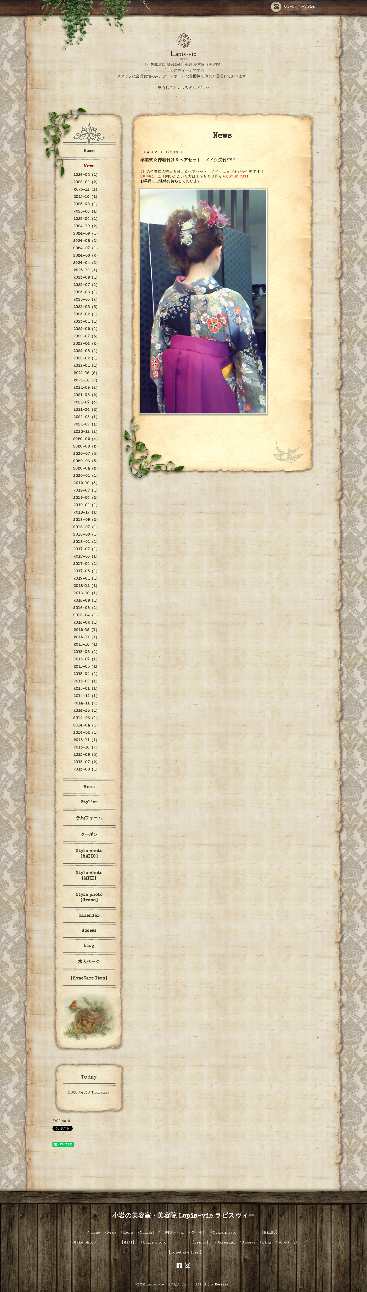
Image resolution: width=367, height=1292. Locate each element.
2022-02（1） (86, 358)
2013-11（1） (86, 740)
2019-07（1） (86, 491)
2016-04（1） (86, 615)
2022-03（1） (86, 351)
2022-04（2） (86, 344)
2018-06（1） (86, 535)
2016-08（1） (86, 608)
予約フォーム (89, 818)
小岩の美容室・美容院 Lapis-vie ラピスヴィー (183, 1216)
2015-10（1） (86, 645)
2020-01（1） (86, 476)
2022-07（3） (86, 336)
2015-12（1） (86, 630)
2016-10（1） (86, 593)
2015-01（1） (86, 689)
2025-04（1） (86, 219)
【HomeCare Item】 (89, 979)
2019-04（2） (86, 498)
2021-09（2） (86, 388)
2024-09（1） (86, 234)
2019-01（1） (86, 505)
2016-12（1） (86, 586)
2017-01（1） (86, 579)
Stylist (89, 802)
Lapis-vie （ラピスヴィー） (170, 1284)
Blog (89, 946)
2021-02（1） (86, 425)
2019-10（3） (86, 483)
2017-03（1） (86, 571)
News (89, 166)
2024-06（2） (86, 256)
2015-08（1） (86, 652)
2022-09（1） (86, 329)
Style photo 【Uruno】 (97, 898)
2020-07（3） (86, 454)
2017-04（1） (86, 564)
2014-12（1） (86, 696)
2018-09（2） (86, 520)
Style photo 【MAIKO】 (97, 854)
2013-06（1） (86, 770)
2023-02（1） (86, 314)
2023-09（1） (86, 278)
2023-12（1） (86, 270)
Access (89, 931)
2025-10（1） (86, 197)
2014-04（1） (86, 726)
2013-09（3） (86, 755)
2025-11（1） (86, 190)
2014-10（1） (86, 711)
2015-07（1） (86, 659)
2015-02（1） (86, 681)
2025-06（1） (86, 212)
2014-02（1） (86, 733)
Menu (89, 787)
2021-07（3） (86, 403)
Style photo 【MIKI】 (97, 876)
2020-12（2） (86, 432)
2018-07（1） (86, 527)
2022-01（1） (86, 366)
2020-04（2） (86, 469)
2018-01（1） (86, 542)
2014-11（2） (86, 704)
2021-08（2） (86, 395)
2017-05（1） (86, 557)
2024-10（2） (86, 226)
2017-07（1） (86, 549)
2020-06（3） (86, 461)
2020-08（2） (86, 447)
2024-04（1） (86, 263)
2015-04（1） (86, 674)
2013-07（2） (86, 762)
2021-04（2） (86, 410)
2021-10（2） (86, 381)
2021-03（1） (86, 417)
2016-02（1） (86, 623)
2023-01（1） (86, 322)
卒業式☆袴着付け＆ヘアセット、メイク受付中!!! (187, 160)
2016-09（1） (86, 601)
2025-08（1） (86, 204)
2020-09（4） (86, 439)
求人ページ (89, 962)
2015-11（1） (86, 637)
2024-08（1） (86, 241)
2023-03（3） (86, 307)
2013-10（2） (86, 748)
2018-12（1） (86, 513)
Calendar (89, 916)
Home (89, 151)
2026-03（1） (86, 175)
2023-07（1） (86, 285)
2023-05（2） (86, 300)
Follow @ (61, 1121)
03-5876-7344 (293, 7)
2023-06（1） (86, 292)
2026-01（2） (86, 182)
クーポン (89, 835)
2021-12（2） (86, 373)
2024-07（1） (86, 248)
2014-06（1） (86, 718)
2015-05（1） (86, 667)
